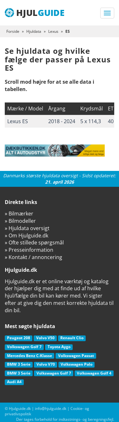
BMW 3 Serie (18, 364)
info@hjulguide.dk (50, 408)
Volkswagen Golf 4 (94, 373)
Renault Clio (71, 338)
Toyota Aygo (59, 346)
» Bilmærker (19, 213)
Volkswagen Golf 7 (24, 346)
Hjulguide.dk (20, 408)
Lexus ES (17, 121)
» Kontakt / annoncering (33, 257)
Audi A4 (14, 381)
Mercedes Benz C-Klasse (29, 355)
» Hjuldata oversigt (27, 228)
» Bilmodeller (20, 220)
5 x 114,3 (90, 121)
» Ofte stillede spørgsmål (34, 242)
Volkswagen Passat (76, 355)
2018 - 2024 (61, 121)
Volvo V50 (45, 338)
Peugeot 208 (18, 338)
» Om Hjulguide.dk (26, 235)
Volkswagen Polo (76, 364)
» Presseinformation (29, 249)
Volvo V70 (45, 364)
